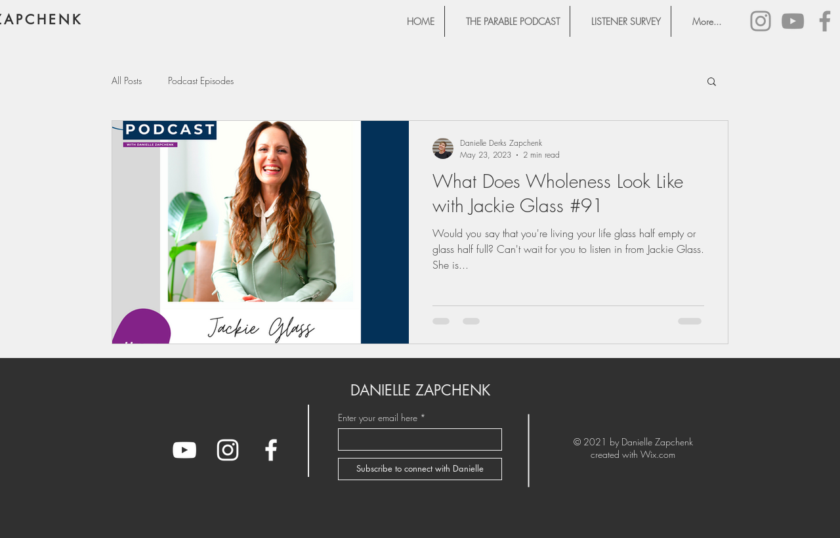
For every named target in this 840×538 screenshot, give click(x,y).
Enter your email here (377, 417)
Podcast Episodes (201, 80)
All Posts (127, 80)
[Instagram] (760, 21)
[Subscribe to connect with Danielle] (420, 469)
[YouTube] (793, 21)
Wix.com (657, 454)
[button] (711, 82)
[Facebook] (825, 21)
